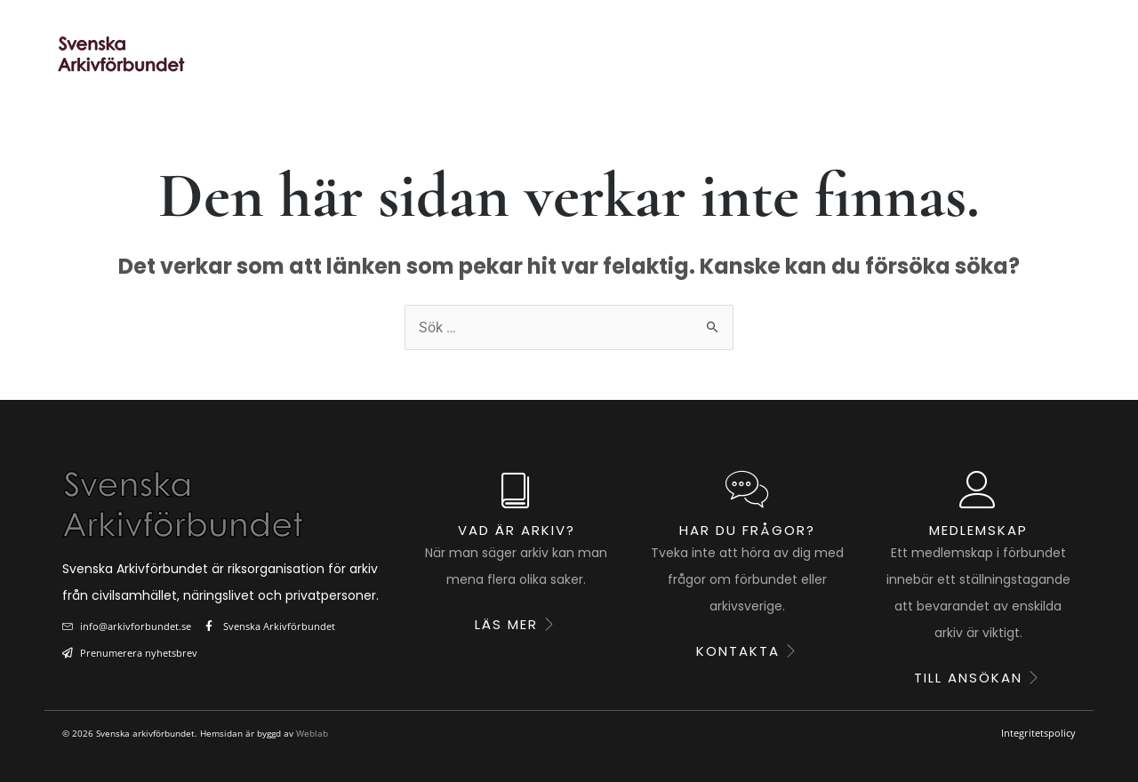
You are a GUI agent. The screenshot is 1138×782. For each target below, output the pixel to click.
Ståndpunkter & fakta (473, 54)
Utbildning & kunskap (699, 54)
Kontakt (1034, 54)
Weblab (312, 733)
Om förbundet (892, 54)
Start (309, 54)
